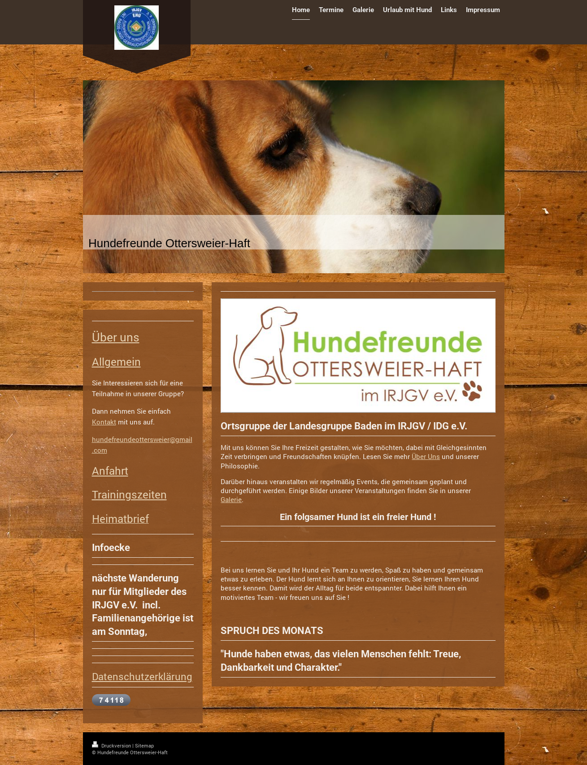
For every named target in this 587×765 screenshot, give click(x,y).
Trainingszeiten (129, 494)
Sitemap (144, 745)
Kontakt (104, 421)
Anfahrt (110, 470)
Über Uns (426, 456)
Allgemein (116, 361)
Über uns (115, 337)
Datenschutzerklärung (142, 676)
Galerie (231, 499)
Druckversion (112, 745)
